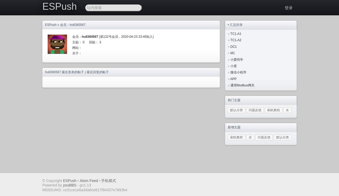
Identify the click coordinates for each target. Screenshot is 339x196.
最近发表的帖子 (73, 72)
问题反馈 (255, 110)
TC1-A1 (235, 34)
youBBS (70, 185)
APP (233, 79)
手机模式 (108, 181)
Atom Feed (89, 181)
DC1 (233, 47)
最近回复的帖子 (98, 72)
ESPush (59, 6)
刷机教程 (273, 110)
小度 (233, 66)
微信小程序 (238, 72)
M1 (232, 53)
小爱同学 (236, 60)
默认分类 (236, 110)
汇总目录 (236, 25)
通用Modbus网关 (242, 85)
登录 (289, 8)
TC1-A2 (235, 40)
